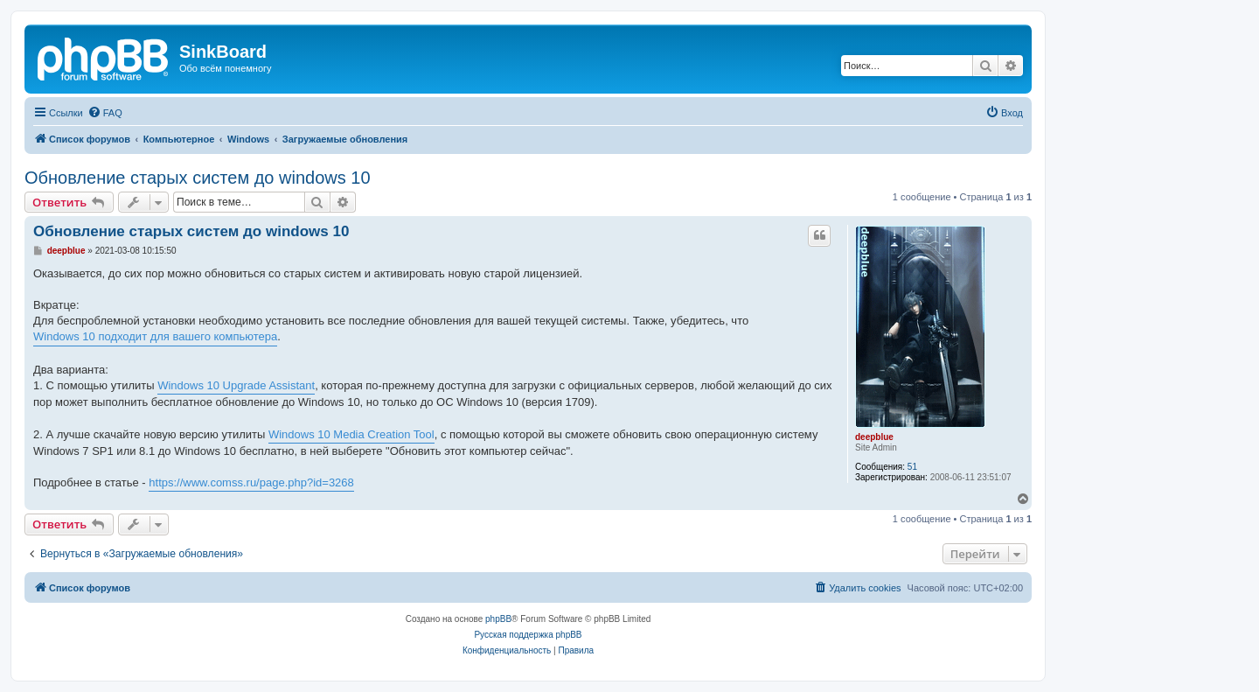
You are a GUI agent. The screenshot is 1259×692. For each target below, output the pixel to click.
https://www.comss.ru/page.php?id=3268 (251, 482)
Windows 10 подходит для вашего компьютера (155, 336)
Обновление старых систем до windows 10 (197, 177)
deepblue (874, 437)
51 (912, 467)
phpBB (498, 619)
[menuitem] (104, 112)
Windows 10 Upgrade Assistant (236, 385)
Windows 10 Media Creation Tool (351, 434)
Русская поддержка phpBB (527, 635)
